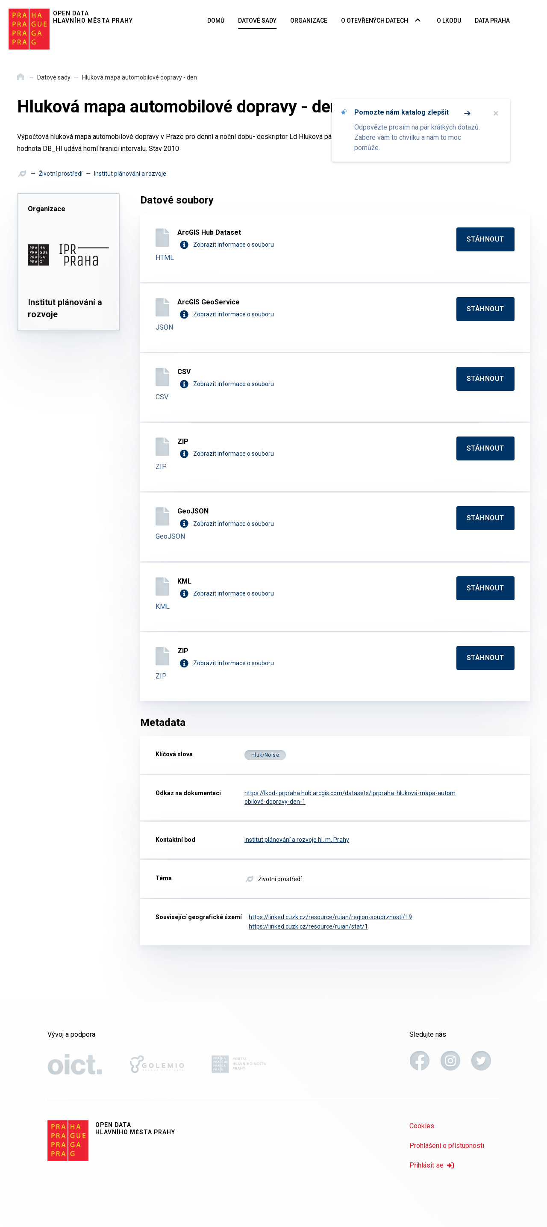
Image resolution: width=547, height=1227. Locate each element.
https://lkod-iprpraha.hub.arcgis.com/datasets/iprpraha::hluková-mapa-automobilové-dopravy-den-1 (350, 797)
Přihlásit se (431, 1165)
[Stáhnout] (485, 239)
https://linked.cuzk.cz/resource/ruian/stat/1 (308, 926)
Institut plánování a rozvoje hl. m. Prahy (296, 839)
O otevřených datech (374, 20)
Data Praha (492, 20)
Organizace (308, 20)
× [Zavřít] (496, 113)
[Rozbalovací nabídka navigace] (417, 21)
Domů (215, 20)
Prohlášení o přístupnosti (446, 1145)
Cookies (421, 1126)
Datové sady (257, 20)
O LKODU (449, 20)
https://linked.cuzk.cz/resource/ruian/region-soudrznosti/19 (330, 917)
